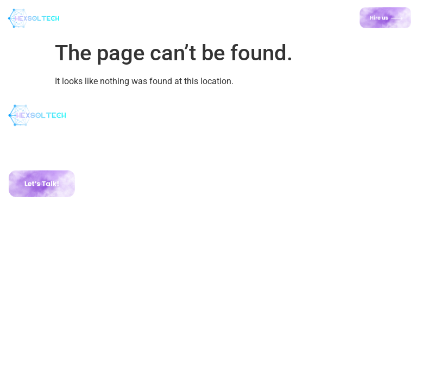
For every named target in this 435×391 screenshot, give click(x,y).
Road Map (246, 171)
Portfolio (243, 161)
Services (243, 151)
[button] (202, 18)
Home (237, 132)
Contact (243, 181)
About (237, 142)
